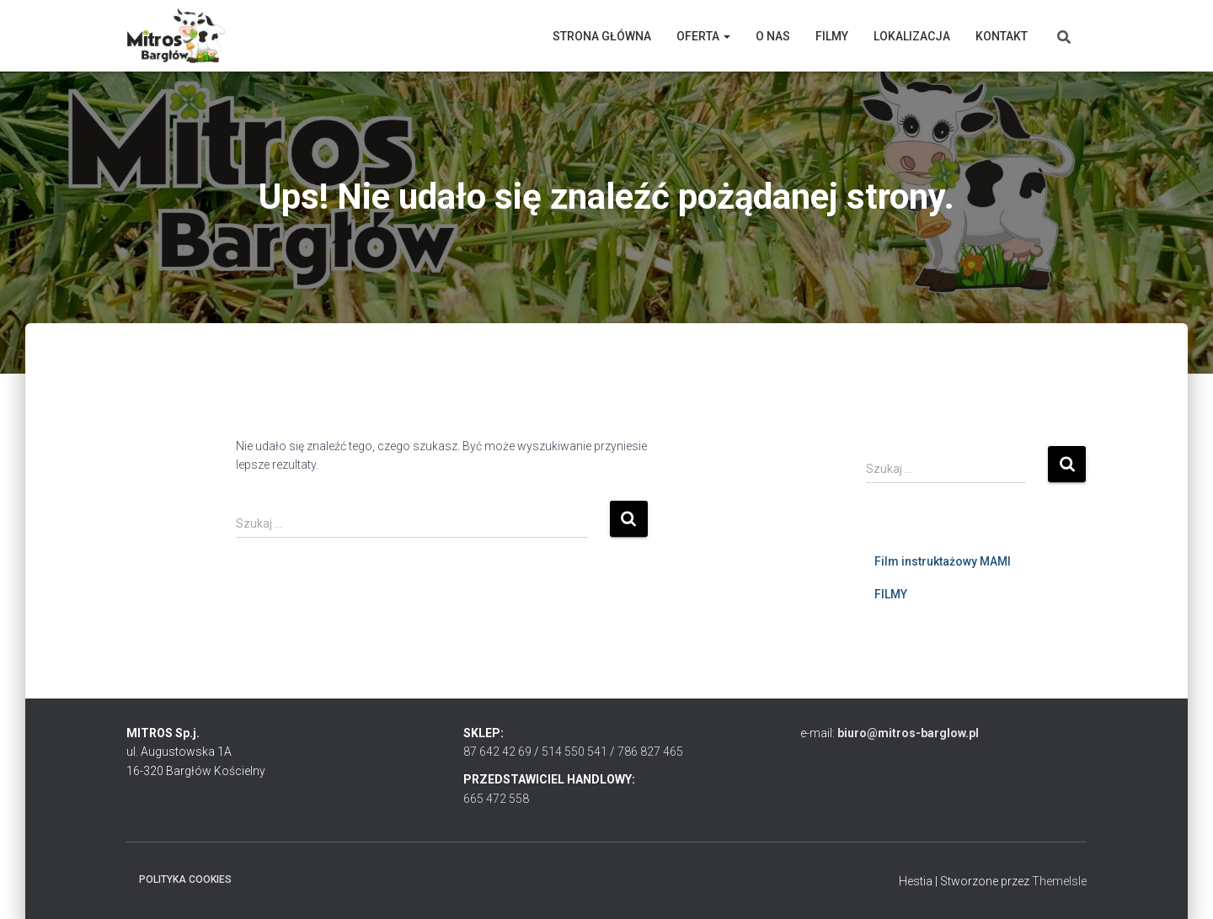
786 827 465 (650, 751)
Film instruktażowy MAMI (942, 561)
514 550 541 (574, 751)
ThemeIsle (1059, 881)
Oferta (703, 36)
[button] (726, 36)
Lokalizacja (912, 36)
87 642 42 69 (497, 751)
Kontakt (1001, 36)
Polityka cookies (185, 879)
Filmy (831, 36)
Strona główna (602, 36)
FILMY (890, 594)
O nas (773, 36)
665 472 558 (496, 798)
